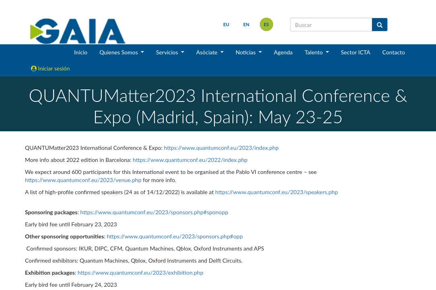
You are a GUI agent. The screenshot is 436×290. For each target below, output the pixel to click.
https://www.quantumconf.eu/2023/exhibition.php (140, 272)
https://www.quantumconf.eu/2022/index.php (190, 159)
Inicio (80, 52)
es (266, 24)
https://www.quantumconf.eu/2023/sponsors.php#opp (175, 236)
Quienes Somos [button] (119, 52)
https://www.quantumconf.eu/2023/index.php (221, 147)
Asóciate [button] (207, 52)
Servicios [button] (167, 52)
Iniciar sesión (50, 68)
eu (226, 24)
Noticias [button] (246, 52)
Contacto (394, 52)
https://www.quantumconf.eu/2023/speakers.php (276, 191)
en (246, 24)
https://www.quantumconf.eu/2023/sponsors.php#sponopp (154, 212)
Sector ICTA (355, 52)
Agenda (283, 52)
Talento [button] (314, 52)
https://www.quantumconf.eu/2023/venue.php (83, 179)
